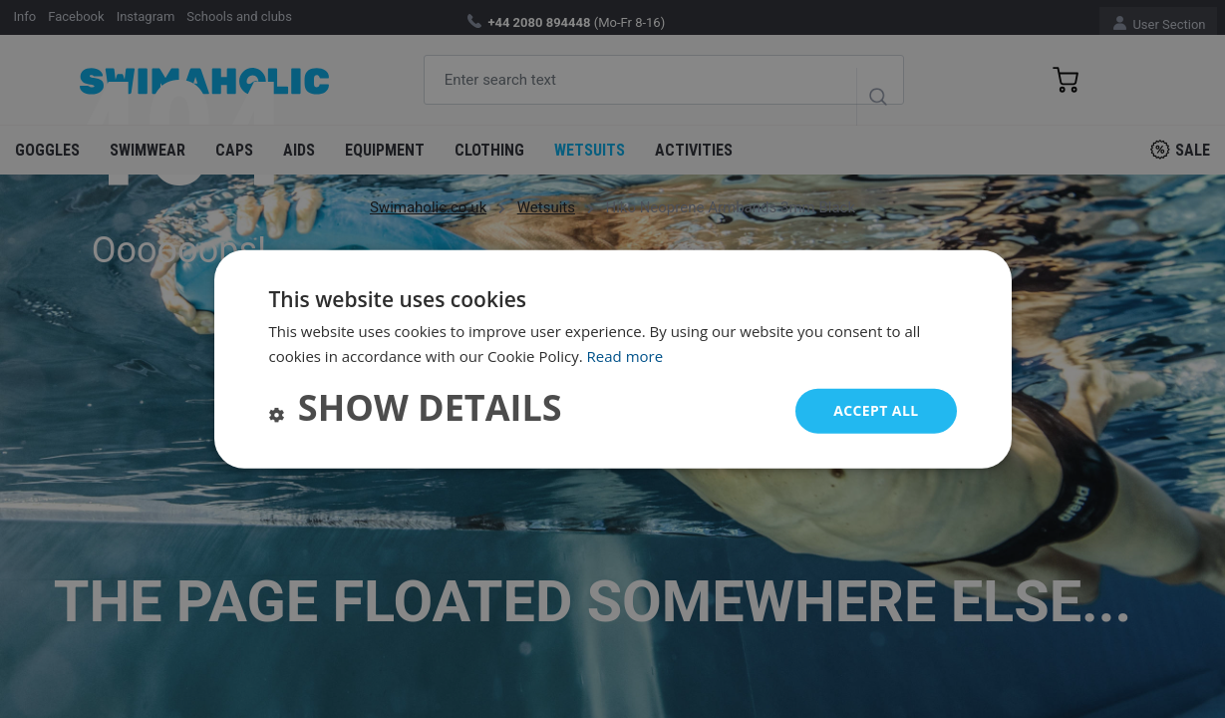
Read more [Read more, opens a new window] (625, 356)
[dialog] (613, 359)
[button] (415, 410)
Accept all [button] (875, 410)
